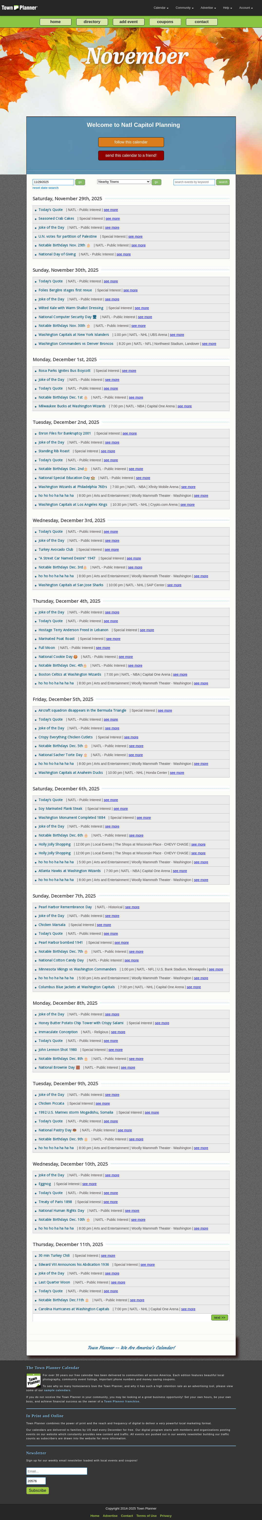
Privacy (166, 1516)
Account (246, 7)
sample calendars (57, 1390)
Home (94, 1516)
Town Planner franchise (121, 1401)
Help (227, 7)
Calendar (161, 7)
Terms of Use (146, 1516)
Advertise (208, 7)
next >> (219, 1317)
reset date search (46, 188)
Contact (127, 1516)
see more (111, 210)
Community (185, 7)
